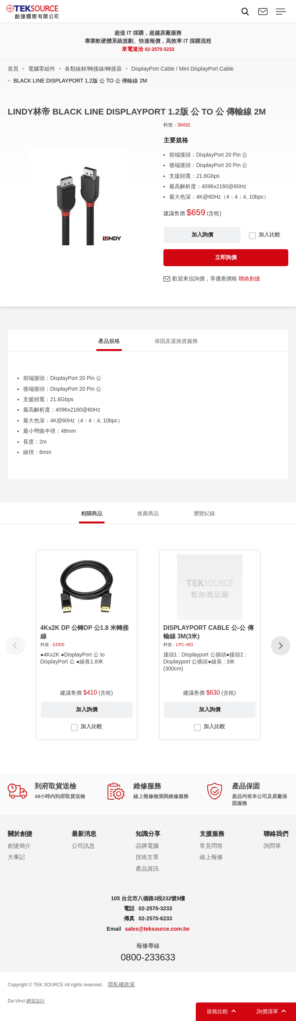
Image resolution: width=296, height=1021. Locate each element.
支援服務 (212, 842)
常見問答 (211, 853)
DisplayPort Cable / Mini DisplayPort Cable (182, 69)
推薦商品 (148, 519)
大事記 (16, 865)
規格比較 (217, 1011)
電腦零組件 (41, 69)
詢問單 (272, 853)
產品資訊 (147, 876)
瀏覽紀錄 (204, 519)
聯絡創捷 (249, 278)
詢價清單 (267, 1011)
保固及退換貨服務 (176, 342)
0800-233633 (148, 965)
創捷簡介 (19, 853)
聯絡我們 (263, 11)
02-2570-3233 (159, 49)
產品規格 (109, 342)
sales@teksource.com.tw (157, 936)
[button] (280, 653)
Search (245, 11)
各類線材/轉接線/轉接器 (93, 69)
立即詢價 (226, 257)
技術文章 (147, 865)
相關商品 (92, 519)
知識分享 (148, 842)
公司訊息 (83, 853)
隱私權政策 (121, 992)
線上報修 (211, 865)
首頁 (13, 69)
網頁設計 (35, 1008)
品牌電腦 (147, 853)
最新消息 (84, 842)
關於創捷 (20, 842)
